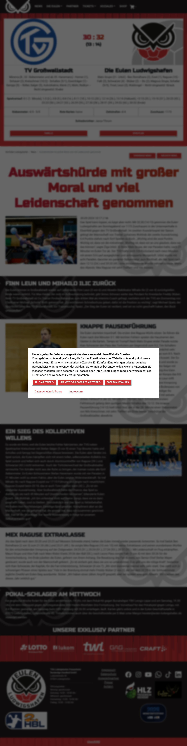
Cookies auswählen (118, 382)
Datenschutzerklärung (48, 391)
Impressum (76, 391)
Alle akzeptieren (44, 382)
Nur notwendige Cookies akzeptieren (80, 382)
